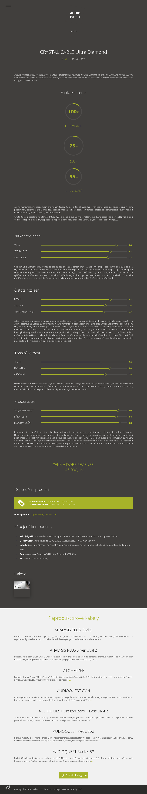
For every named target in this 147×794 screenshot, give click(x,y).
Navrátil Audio (40, 504)
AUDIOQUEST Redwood (73, 731)
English (73, 31)
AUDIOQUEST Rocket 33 (73, 751)
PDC (80, 789)
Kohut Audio (39, 501)
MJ (66, 59)
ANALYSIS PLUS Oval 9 (73, 629)
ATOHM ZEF (73, 670)
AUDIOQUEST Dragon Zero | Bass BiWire (73, 711)
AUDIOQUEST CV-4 (73, 690)
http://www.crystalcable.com (44, 514)
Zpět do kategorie (76, 775)
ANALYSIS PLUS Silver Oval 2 (73, 650)
